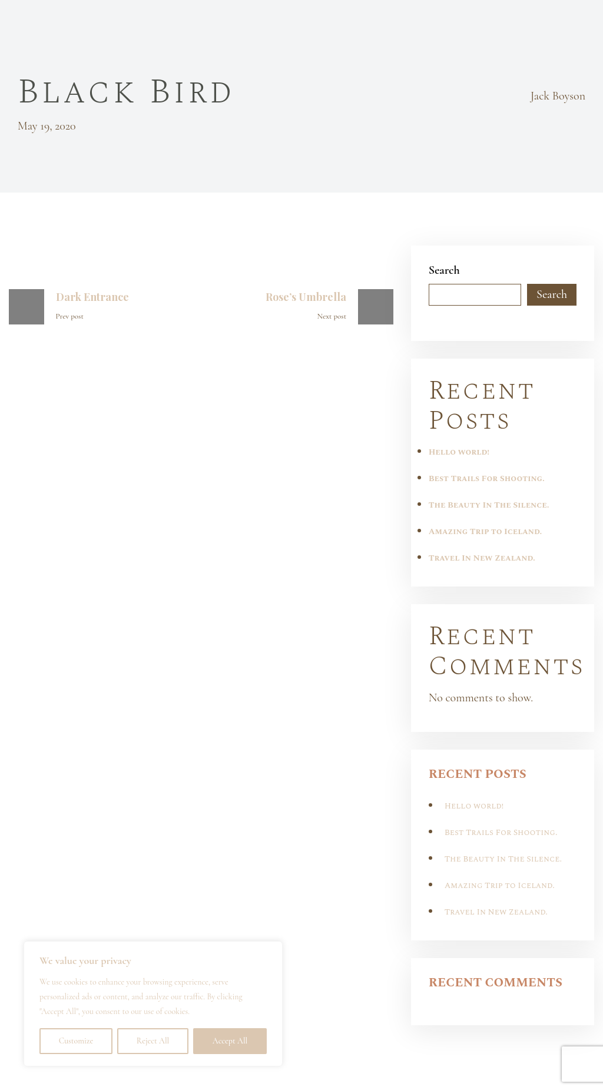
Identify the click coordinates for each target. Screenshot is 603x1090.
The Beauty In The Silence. (489, 505)
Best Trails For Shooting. (487, 478)
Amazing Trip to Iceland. (485, 531)
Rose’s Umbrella (306, 297)
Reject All (153, 1041)
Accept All (230, 1041)
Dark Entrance (92, 297)
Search (444, 270)
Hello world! (459, 452)
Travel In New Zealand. (482, 558)
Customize (76, 1041)
